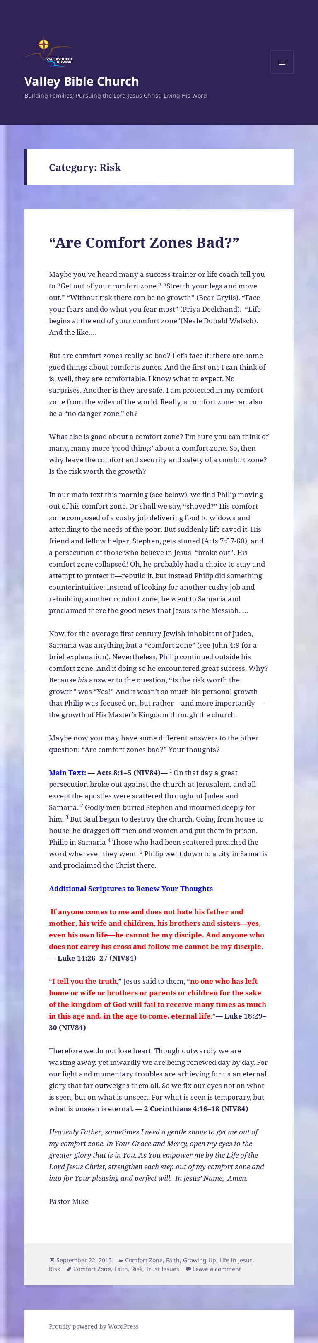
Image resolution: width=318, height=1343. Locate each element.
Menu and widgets (282, 73)
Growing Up (199, 1260)
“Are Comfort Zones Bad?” (144, 242)
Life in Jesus (236, 1260)
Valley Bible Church (81, 81)
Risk (54, 1269)
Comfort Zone (144, 1260)
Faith (173, 1260)
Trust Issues (162, 1269)
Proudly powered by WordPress (93, 1326)
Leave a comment (217, 1269)
